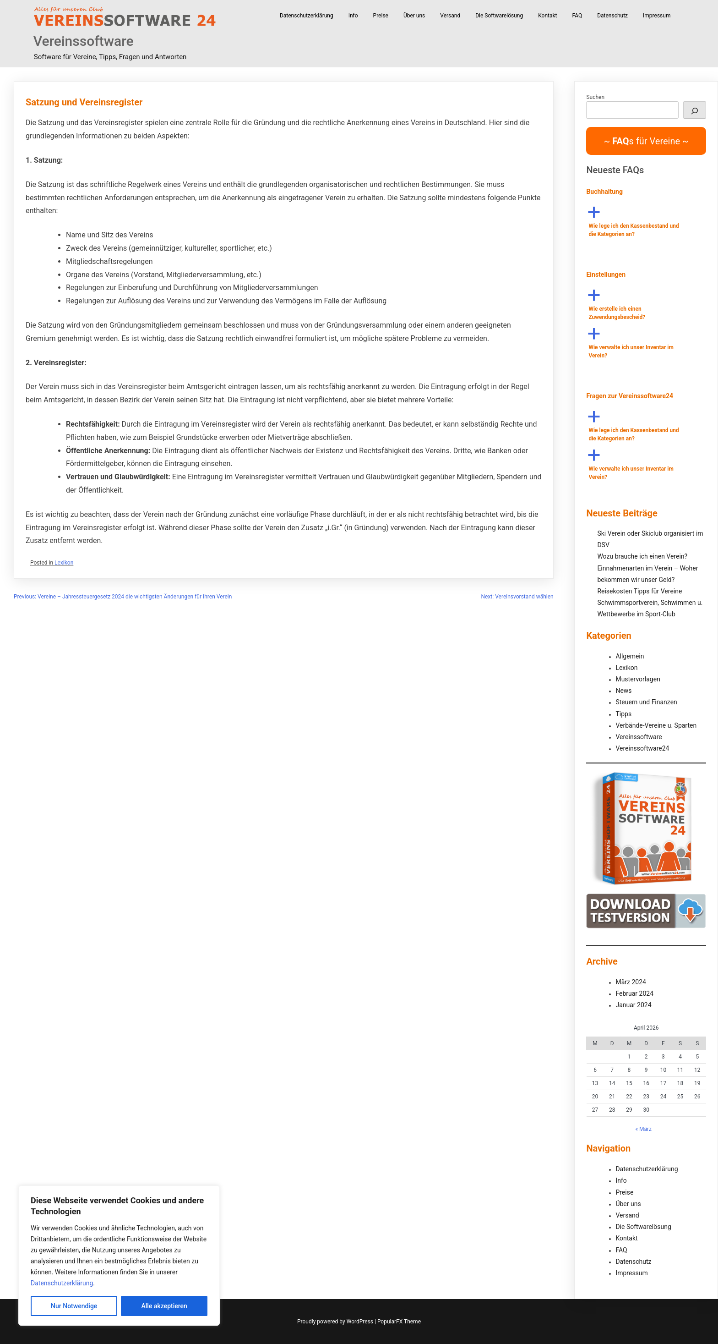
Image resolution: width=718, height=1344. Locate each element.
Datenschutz (612, 15)
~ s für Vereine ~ (646, 141)
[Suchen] (694, 110)
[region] (119, 1255)
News (623, 690)
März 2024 (630, 982)
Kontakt (547, 15)
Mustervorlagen (637, 679)
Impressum (656, 15)
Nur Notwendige (74, 1306)
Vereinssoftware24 (642, 748)
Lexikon (63, 563)
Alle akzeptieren (164, 1306)
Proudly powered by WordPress (336, 1321)
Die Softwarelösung (499, 15)
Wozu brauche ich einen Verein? (642, 556)
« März (643, 1129)
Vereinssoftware (83, 41)
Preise (380, 15)
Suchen (595, 97)
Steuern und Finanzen (646, 702)
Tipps (623, 714)
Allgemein (629, 656)
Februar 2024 (634, 993)
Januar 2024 (633, 1005)
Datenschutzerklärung (62, 1283)
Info (353, 15)
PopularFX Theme (399, 1321)
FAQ (577, 15)
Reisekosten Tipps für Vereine (639, 591)
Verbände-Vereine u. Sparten (655, 725)
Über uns (414, 15)
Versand (450, 15)
